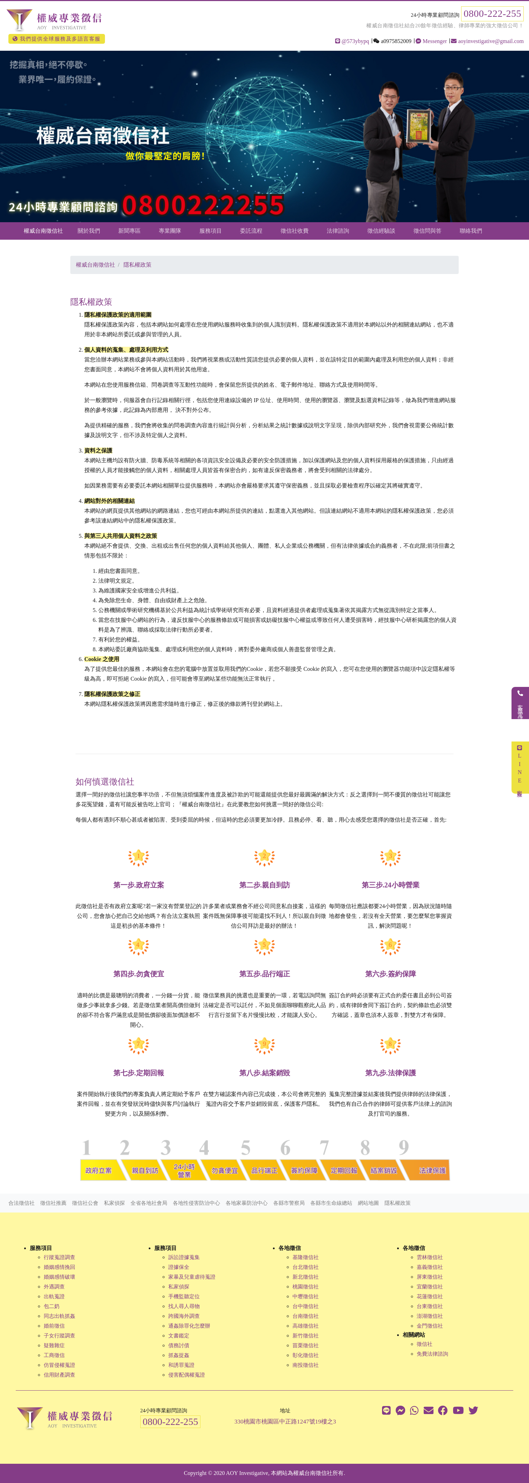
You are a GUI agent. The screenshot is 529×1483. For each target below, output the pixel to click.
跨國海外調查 (184, 1316)
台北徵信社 (305, 1267)
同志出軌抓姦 (59, 1316)
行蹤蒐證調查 (59, 1257)
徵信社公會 (85, 1203)
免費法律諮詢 (432, 1354)
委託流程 (251, 231)
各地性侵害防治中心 (196, 1203)
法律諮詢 (338, 231)
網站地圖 (368, 1203)
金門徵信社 (430, 1326)
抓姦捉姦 (178, 1355)
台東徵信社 (430, 1306)
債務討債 (178, 1345)
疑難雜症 (54, 1345)
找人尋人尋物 (184, 1306)
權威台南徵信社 (43, 231)
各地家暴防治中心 (247, 1203)
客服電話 (520, 703)
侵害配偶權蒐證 (186, 1375)
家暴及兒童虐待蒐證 (192, 1277)
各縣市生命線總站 (331, 1203)
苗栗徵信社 (305, 1345)
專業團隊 (170, 231)
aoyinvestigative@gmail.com (487, 41)
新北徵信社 (305, 1277)
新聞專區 (129, 231)
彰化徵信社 (305, 1355)
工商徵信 (54, 1355)
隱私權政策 (398, 1203)
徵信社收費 (295, 231)
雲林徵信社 (430, 1257)
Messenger (431, 41)
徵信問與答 (428, 231)
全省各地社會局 (149, 1203)
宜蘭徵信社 (430, 1286)
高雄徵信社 (305, 1326)
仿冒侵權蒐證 (59, 1365)
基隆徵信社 (305, 1257)
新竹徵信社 (305, 1335)
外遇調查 (54, 1286)
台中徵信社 (305, 1306)
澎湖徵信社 (430, 1316)
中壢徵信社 (305, 1296)
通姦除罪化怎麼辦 (189, 1326)
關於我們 (89, 231)
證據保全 (178, 1267)
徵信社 (424, 1344)
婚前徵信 (54, 1326)
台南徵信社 (305, 1316)
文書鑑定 (178, 1335)
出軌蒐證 (54, 1296)
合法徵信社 (21, 1203)
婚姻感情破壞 (59, 1277)
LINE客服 (520, 767)
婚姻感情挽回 (59, 1267)
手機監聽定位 (184, 1296)
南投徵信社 (305, 1365)
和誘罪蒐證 (181, 1365)
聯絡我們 (471, 231)
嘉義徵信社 (430, 1267)
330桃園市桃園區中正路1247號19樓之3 (285, 1421)
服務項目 (210, 231)
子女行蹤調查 (59, 1335)
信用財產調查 (59, 1375)
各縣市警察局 (289, 1203)
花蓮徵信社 (430, 1296)
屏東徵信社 (430, 1277)
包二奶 (51, 1306)
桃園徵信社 (305, 1286)
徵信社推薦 (53, 1203)
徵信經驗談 (381, 231)
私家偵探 (114, 1203)
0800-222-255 (492, 13)
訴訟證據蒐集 (184, 1257)
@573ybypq (352, 41)
